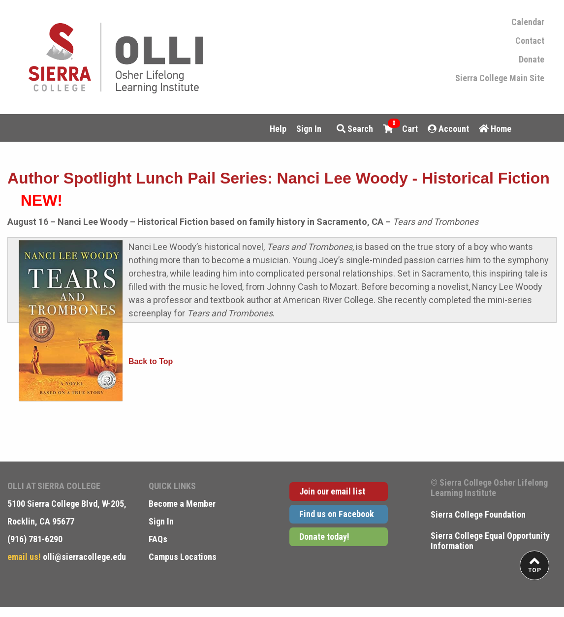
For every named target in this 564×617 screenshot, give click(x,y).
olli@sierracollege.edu (83, 557)
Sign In (308, 128)
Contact (529, 40)
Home (495, 128)
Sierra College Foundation (478, 514)
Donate (531, 59)
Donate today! (324, 536)
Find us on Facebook (336, 514)
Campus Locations (183, 557)
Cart (400, 128)
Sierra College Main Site (499, 78)
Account (448, 128)
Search (355, 128)
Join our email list (332, 491)
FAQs (158, 539)
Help (278, 128)
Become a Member (182, 503)
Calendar (527, 22)
